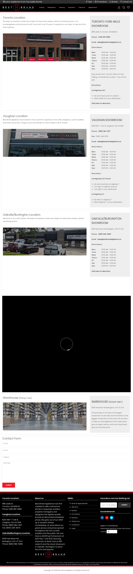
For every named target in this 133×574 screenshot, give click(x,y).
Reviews (75, 518)
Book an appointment (79, 503)
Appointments (92, 7)
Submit (124, 505)
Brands (74, 510)
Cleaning (62, 7)
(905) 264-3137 (104, 131)
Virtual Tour (76, 521)
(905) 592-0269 (104, 234)
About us (75, 507)
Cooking (41, 7)
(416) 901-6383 (104, 37)
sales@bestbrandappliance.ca (109, 42)
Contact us (76, 525)
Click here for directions (101, 103)
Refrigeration (52, 7)
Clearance (81, 7)
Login (73, 528)
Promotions (71, 7)
